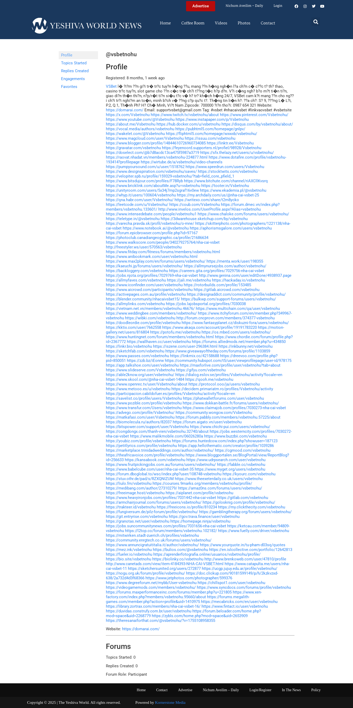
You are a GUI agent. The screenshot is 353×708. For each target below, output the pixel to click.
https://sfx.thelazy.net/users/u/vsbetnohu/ (237, 152)
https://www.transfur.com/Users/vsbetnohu (144, 407)
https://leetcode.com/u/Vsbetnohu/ (137, 204)
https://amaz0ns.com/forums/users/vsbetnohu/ (220, 488)
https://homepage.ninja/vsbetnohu (200, 521)
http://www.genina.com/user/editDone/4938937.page (245, 275)
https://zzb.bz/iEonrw (145, 360)
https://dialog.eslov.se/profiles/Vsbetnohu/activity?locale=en (228, 374)
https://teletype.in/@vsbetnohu (133, 218)
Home (165, 23)
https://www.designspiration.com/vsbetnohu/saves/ (151, 171)
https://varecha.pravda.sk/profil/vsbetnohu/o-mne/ (150, 223)
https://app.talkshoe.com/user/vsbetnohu (142, 365)
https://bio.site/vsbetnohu (128, 559)
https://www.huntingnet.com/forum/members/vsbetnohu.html (160, 337)
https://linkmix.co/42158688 (194, 355)
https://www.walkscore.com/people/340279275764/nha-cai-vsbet (163, 242)
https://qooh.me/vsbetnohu (209, 379)
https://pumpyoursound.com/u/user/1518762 (145, 166)
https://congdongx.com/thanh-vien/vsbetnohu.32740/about (157, 431)
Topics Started (73, 63)
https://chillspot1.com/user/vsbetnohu (231, 582)
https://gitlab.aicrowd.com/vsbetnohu (226, 289)
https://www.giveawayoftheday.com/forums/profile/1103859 (217, 351)
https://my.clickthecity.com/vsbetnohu (251, 507)
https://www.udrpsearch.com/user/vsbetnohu (225, 459)
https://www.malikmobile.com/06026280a (166, 436)
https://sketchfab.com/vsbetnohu (135, 351)
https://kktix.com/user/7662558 (133, 327)
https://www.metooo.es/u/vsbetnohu (138, 389)
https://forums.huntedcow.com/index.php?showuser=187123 (225, 441)
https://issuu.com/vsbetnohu (210, 138)
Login (278, 6)
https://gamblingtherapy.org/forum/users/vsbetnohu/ (245, 511)
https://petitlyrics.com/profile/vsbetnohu (141, 445)
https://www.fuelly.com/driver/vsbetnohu (253, 530)
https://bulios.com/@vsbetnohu (180, 549)
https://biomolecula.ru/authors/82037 (139, 422)
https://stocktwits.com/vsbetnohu (228, 171)
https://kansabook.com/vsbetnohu (155, 459)
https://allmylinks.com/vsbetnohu (135, 303)
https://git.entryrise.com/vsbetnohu (137, 516)
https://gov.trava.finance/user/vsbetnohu (204, 516)
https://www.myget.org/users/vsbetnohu (230, 469)
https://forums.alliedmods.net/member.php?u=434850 (239, 341)
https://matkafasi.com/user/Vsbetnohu (140, 417)
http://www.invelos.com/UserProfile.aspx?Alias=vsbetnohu (209, 209)
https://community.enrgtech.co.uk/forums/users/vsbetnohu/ (158, 540)
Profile (66, 55)
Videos (221, 23)
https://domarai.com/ (124, 110)
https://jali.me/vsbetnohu (189, 280)
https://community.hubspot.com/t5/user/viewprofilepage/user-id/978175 (228, 360)
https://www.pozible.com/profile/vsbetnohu (144, 403)
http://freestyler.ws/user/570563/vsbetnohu (144, 247)
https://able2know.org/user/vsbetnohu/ (140, 374)
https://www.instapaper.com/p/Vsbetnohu (212, 119)
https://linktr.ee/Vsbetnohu (230, 143)
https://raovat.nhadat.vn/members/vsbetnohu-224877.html (157, 157)
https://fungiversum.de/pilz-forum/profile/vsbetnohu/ (152, 511)
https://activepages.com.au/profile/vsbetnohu (146, 294)
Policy (316, 690)
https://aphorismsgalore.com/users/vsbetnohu (231, 228)
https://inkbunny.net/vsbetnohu (246, 346)
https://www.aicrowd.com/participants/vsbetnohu (149, 289)
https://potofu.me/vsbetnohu (175, 332)
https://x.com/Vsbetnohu (128, 114)
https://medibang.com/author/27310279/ (141, 488)
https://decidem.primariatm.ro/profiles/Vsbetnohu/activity (222, 389)
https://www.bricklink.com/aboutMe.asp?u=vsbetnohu (153, 185)
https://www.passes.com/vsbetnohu (137, 355)
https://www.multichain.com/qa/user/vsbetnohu (238, 308)
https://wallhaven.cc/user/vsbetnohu (159, 341)
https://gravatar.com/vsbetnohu (133, 147)
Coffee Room (192, 23)
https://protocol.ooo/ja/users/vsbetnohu (224, 384)
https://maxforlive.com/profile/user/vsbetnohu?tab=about (230, 365)
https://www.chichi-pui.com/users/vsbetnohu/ (230, 426)
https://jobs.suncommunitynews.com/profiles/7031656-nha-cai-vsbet (166, 526)
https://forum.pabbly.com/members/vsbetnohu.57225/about (228, 417)
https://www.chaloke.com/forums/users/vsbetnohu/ (243, 214)
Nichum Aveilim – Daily (244, 6)
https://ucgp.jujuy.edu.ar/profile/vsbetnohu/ (239, 568)
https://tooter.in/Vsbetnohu (225, 185)
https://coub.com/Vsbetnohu (194, 204)
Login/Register (260, 690)
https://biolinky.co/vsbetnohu (177, 559)
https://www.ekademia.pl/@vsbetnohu (233, 190)
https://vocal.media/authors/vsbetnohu (140, 129)
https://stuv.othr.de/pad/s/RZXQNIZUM (140, 478)
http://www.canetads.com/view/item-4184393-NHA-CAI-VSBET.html (165, 563)
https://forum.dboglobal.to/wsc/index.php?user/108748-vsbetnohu (163, 474)
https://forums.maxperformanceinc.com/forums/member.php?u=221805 (169, 592)
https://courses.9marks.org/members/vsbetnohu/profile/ (202, 483)
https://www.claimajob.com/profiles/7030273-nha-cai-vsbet (234, 407)
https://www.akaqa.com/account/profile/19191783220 (209, 327)
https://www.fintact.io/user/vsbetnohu (235, 606)
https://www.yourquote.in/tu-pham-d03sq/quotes (242, 545)
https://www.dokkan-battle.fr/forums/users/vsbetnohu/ (231, 403)
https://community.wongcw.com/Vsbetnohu (214, 412)
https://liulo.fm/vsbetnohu (128, 483)
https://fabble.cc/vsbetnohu (241, 464)
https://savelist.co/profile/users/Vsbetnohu (144, 398)
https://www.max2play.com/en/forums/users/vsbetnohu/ (155, 261)
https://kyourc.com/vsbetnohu (248, 474)
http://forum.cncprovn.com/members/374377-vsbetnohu (225, 318)
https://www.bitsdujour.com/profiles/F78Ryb (144, 181)
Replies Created (75, 71)
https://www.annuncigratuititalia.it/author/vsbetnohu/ (152, 545)
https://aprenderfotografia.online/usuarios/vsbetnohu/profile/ (206, 554)
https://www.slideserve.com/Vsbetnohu (140, 370)
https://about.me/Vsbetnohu (130, 124)
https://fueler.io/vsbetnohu (129, 554)
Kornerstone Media (170, 702)
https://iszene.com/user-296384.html (185, 346)
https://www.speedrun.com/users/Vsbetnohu (225, 166)
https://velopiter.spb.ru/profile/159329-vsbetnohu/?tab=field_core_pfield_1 (170, 176)
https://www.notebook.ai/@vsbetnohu (156, 228)
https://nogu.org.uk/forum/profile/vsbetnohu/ (145, 573)
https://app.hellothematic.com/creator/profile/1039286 (226, 445)
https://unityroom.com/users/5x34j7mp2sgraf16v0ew (152, 190)
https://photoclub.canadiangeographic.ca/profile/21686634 (157, 237)
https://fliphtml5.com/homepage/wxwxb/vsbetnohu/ (211, 133)
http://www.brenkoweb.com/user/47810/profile (245, 559)
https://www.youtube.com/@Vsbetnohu (140, 119)
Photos (244, 23)
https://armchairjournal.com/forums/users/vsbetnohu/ (154, 502)
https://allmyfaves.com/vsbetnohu (136, 280)
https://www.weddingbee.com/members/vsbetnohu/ (151, 313)
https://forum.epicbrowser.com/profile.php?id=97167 (152, 233)
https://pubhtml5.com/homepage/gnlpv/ (210, 129)
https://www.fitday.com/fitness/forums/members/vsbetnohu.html (163, 251)
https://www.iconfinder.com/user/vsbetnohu (144, 285)
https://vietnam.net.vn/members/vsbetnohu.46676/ (150, 308)
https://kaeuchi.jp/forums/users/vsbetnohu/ (144, 266)
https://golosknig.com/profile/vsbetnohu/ (239, 502)
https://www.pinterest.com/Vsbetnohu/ (254, 114)
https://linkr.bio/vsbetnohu (129, 346)
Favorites (69, 86)
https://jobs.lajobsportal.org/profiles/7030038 (206, 303)
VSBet (111, 86)
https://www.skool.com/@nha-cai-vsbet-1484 (145, 379)
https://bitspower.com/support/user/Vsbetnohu (147, 426)
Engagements (73, 78)
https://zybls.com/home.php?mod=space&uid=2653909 (200, 615)
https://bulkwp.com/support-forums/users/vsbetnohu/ (228, 299)
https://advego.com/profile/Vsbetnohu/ (140, 412)
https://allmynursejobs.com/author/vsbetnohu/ (225, 266)
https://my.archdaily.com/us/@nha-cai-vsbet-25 (218, 195)
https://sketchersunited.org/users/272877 (164, 568)
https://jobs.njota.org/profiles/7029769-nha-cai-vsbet (152, 275)
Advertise (185, 690)
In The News (291, 690)
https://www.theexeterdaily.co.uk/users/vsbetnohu (219, 478)
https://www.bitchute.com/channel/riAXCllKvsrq (226, 181)
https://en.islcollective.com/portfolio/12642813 (250, 549)
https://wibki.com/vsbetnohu (150, 318)
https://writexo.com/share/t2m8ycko (207, 199)
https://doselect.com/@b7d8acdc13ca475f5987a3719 (152, 152)
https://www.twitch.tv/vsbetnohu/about (185, 114)
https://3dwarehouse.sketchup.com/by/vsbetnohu (204, 218)
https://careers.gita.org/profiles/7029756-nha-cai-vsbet (216, 270)
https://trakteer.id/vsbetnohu (131, 507)
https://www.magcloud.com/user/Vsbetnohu (145, 138)
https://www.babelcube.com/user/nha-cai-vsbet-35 (150, 469)
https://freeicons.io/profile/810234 (187, 507)
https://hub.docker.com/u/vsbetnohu (188, 124)
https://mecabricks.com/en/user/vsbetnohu (239, 601)
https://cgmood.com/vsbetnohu (242, 450)
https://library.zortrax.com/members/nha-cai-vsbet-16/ (153, 606)
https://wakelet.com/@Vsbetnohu (135, 133)
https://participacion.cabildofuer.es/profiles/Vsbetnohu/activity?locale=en (170, 393)
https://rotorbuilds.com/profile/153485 (217, 285)
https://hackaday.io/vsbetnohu (238, 280)
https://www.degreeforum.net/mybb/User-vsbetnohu (151, 582)
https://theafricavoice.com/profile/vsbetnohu (145, 455)
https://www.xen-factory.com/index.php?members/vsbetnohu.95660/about (184, 594)
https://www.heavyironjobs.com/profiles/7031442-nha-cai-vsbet (161, 497)
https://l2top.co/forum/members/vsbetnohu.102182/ (171, 530)
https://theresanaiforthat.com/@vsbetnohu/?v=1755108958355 (160, 620)
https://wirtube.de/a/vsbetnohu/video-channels (181, 162)
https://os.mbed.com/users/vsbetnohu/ (236, 332)
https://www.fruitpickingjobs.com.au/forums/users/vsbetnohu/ (161, 464)
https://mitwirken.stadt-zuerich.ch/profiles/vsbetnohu (152, 535)
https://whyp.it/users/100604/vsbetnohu (141, 195)
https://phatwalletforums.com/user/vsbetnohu (223, 398)
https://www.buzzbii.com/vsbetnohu (235, 436)
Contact (268, 23)
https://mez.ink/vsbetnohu (129, 549)
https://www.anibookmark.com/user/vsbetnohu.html (152, 256)
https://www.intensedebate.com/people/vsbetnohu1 (151, 214)
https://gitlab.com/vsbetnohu (242, 497)
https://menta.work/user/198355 (235, 261)
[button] (315, 21)
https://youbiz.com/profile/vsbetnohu (138, 441)
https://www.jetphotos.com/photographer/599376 (188, 578)
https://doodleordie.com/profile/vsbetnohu (143, 322)
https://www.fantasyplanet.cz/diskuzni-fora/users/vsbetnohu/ (235, 322)
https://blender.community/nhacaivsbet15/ (143, 299)
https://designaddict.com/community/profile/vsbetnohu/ (236, 294)
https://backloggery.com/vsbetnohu (137, 270)
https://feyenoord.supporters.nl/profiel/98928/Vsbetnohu (211, 147)
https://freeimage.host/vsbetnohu (135, 493)
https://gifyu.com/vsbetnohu (201, 370)
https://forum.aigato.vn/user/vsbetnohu (207, 422)
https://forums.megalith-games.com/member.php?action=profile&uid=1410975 (177, 599)
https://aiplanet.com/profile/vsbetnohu (199, 493)
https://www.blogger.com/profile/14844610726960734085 (156, 143)
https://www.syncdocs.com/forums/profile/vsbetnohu (244, 587)
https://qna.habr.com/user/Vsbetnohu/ (139, 199)
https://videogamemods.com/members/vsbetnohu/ (151, 587)
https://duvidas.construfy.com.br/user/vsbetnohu (148, 611)
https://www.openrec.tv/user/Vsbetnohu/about (146, 384)
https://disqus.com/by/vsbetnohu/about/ (257, 124)
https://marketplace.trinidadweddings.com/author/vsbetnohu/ (160, 450)
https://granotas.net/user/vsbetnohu (137, 521)
